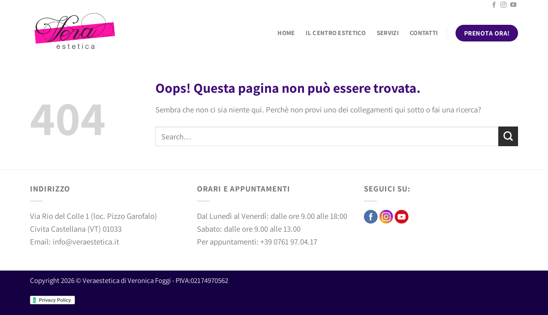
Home (286, 33)
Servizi (388, 33)
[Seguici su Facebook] (494, 5)
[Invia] (508, 136)
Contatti (424, 33)
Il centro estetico (335, 33)
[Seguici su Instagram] (503, 5)
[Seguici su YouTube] (513, 5)
